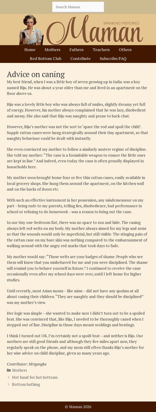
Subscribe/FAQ (113, 58)
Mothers (52, 49)
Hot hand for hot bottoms (35, 377)
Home (30, 49)
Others (125, 49)
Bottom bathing (26, 384)
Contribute (80, 58)
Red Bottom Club (45, 58)
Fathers (76, 49)
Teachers (101, 49)
